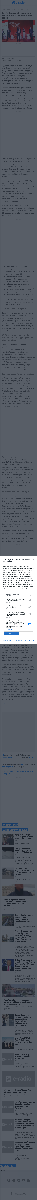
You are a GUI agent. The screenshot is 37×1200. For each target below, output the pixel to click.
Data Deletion (7, 640)
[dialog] (18, 600)
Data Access (18, 640)
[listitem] (18, 595)
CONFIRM (11, 633)
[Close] (33, 560)
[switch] (29, 600)
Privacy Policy (29, 640)
